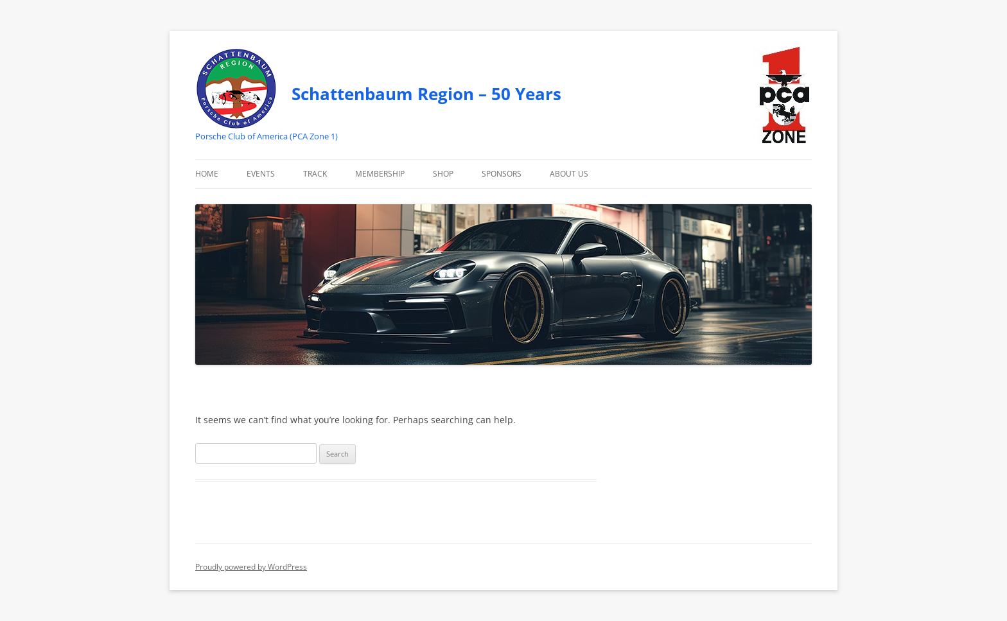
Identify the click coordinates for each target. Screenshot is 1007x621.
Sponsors (501, 173)
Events (261, 173)
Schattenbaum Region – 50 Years (426, 93)
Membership (380, 173)
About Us (569, 173)
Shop (443, 173)
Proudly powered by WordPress (251, 566)
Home (206, 173)
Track (315, 173)
